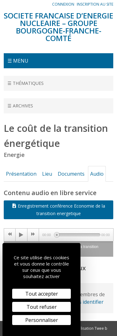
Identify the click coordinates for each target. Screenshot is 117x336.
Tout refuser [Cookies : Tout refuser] (42, 306)
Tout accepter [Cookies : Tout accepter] (41, 293)
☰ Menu (17, 60)
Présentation (21, 173)
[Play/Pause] (21, 235)
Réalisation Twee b (90, 328)
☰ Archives (20, 106)
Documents (71, 173)
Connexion (63, 4)
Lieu (47, 173)
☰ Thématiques (25, 83)
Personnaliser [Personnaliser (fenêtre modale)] (41, 320)
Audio (97, 173)
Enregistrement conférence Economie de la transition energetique (58, 209)
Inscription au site (95, 4)
